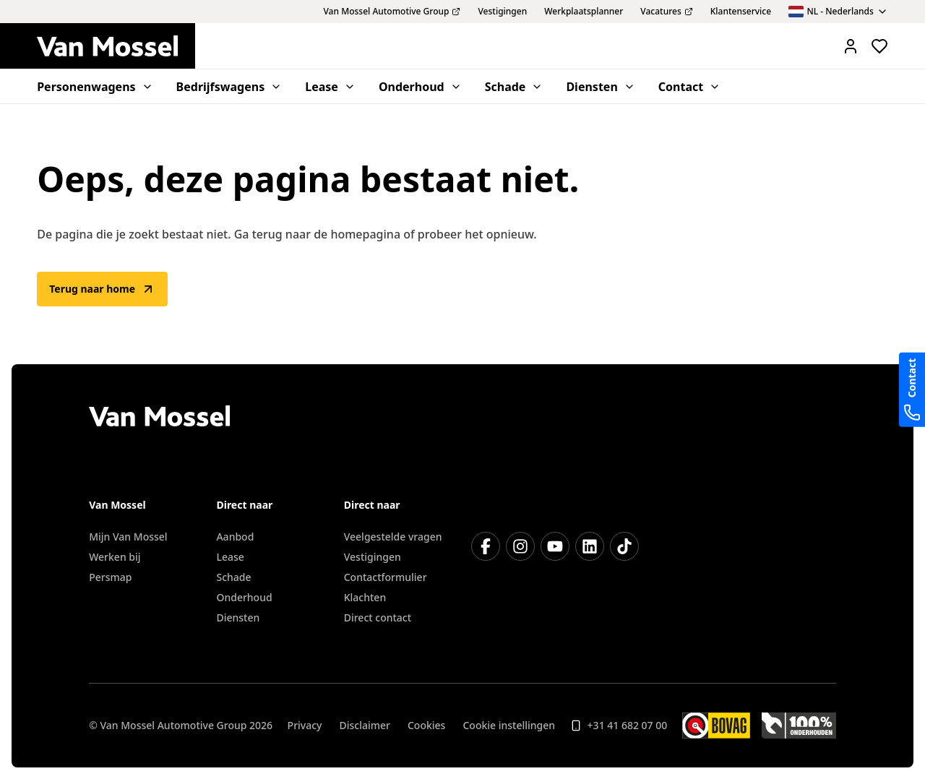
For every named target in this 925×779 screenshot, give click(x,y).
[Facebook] (485, 546)
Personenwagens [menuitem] (94, 87)
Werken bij (114, 557)
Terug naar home (102, 289)
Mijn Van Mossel (128, 536)
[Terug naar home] (116, 46)
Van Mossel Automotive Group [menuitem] (391, 11)
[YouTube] (555, 546)
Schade (233, 577)
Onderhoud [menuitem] (420, 87)
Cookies (426, 725)
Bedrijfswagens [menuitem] (229, 87)
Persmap (110, 577)
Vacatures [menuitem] (666, 11)
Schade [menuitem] (514, 87)
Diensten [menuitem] (600, 87)
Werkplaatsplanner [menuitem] (583, 11)
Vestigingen (372, 557)
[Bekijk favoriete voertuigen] (879, 46)
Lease (230, 557)
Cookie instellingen (508, 725)
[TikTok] (624, 546)
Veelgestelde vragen (393, 536)
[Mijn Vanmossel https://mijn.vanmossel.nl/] (850, 46)
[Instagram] (520, 546)
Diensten (237, 617)
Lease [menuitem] (330, 87)
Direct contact (377, 617)
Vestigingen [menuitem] (502, 11)
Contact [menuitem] (689, 87)
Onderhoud (244, 597)
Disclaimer (365, 725)
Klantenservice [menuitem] (740, 11)
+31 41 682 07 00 (619, 725)
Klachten (365, 597)
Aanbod (235, 536)
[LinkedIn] (589, 546)
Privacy (305, 725)
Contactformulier (385, 577)
